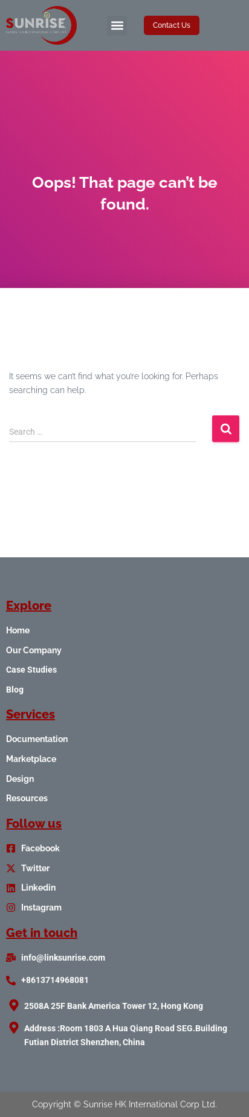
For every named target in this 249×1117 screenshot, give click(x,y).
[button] (117, 26)
